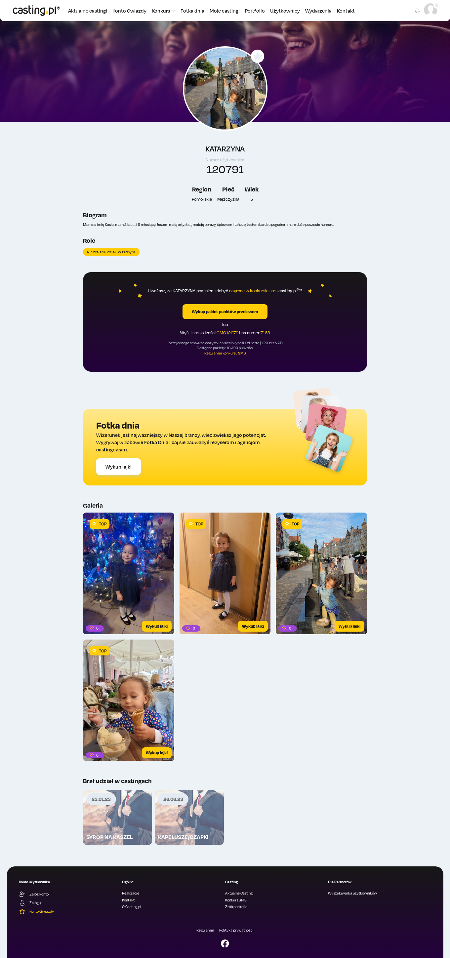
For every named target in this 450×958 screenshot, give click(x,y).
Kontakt (346, 11)
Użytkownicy (285, 11)
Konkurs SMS (236, 900)
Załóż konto (34, 894)
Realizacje (130, 893)
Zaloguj (30, 902)
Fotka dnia (192, 11)
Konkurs (163, 11)
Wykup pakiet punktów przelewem (225, 311)
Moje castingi (225, 11)
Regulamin (205, 930)
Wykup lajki (118, 467)
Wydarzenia (318, 11)
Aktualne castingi (87, 11)
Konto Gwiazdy (129, 11)
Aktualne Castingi (239, 893)
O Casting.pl (131, 906)
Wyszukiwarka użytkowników (352, 893)
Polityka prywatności (236, 930)
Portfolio (255, 11)
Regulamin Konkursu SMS (225, 353)
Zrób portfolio (236, 906)
